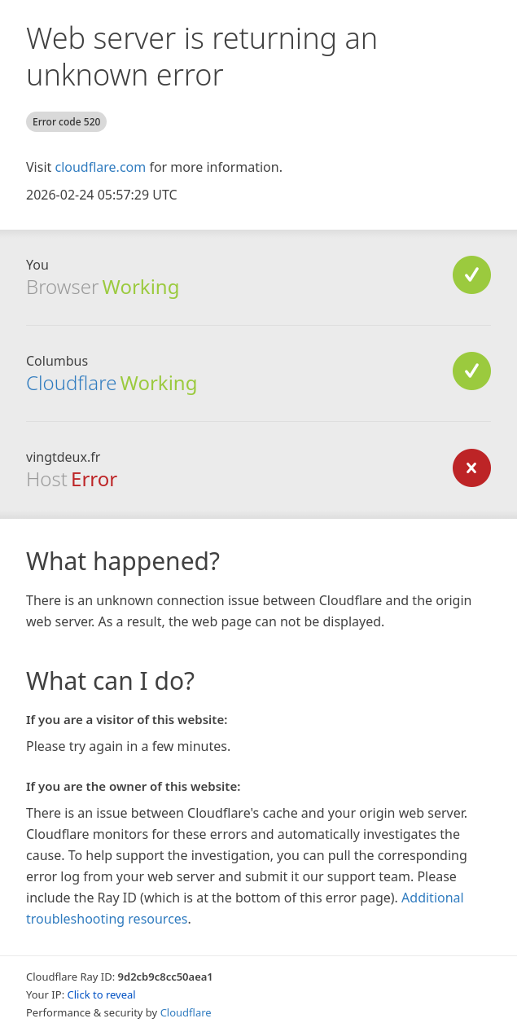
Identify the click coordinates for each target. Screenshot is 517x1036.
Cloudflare (71, 382)
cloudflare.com (100, 167)
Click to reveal (102, 994)
